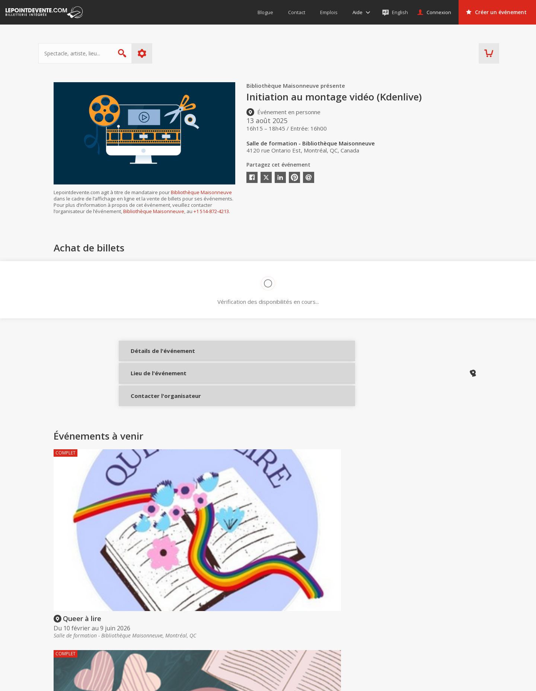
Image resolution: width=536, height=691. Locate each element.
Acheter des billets (291, 601)
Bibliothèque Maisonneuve (201, 192)
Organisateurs (372, 601)
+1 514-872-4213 (211, 211)
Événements (442, 601)
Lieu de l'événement (153, 380)
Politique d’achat (281, 626)
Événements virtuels (447, 616)
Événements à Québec (450, 637)
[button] (328, 680)
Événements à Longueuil (452, 647)
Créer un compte (369, 616)
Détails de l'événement (153, 356)
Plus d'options (157, 53)
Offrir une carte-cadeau (289, 616)
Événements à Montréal (452, 626)
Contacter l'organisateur (153, 406)
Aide (266, 637)
